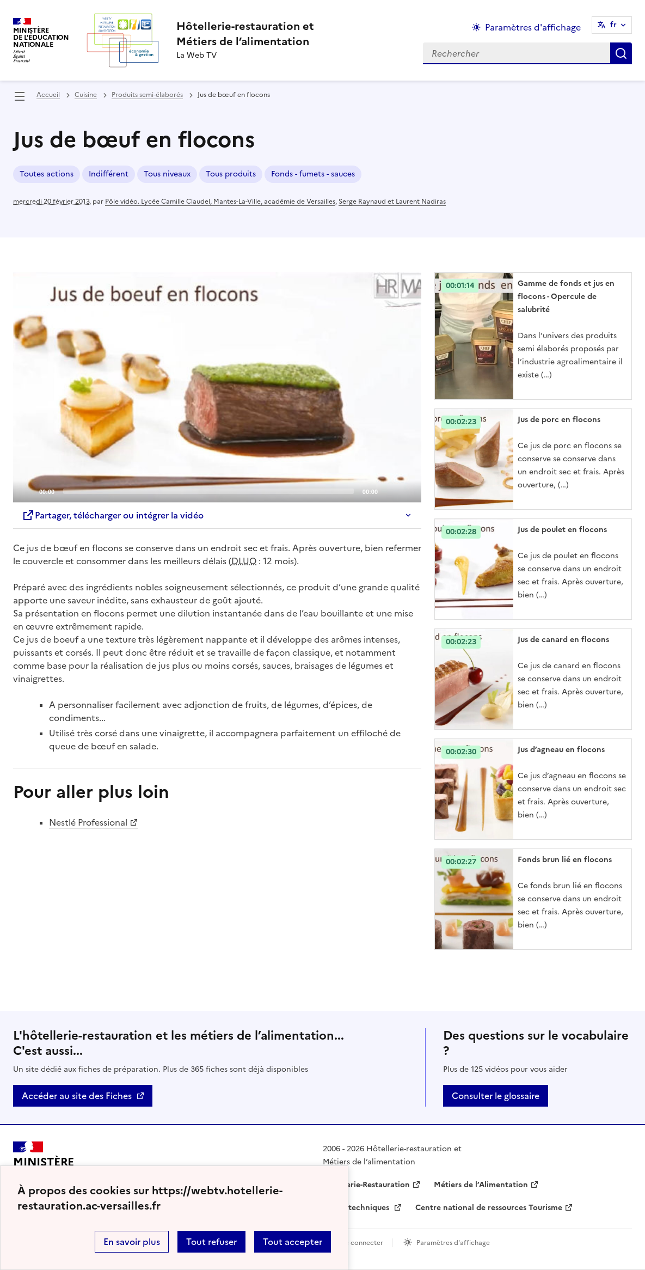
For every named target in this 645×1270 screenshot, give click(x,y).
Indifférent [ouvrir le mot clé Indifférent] (108, 174)
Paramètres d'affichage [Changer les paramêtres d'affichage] (533, 27)
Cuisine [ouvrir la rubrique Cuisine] (86, 95)
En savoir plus (131, 1241)
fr (613, 24)
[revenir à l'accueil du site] (245, 34)
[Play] (217, 387)
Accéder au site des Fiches (77, 1095)
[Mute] (389, 491)
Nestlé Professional (88, 822)
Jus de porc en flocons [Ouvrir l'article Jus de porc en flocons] (559, 419)
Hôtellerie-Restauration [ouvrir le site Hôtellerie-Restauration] (366, 1184)
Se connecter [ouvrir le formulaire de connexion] (362, 1243)
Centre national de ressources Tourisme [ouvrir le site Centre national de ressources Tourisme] (488, 1207)
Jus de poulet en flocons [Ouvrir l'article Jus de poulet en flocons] (562, 529)
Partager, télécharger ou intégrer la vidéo (113, 515)
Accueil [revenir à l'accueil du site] (48, 95)
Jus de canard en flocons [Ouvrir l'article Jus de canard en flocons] (563, 639)
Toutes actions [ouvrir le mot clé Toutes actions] (46, 174)
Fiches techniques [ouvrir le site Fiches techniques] (357, 1207)
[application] (217, 387)
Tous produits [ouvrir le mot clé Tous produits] (231, 174)
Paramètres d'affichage (453, 1243)
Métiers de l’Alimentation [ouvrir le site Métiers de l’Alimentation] (481, 1184)
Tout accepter (292, 1241)
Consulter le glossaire (495, 1095)
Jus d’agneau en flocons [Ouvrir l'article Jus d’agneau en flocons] (561, 749)
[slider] (208, 491)
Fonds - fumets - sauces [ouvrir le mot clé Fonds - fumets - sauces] (313, 174)
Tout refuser (211, 1241)
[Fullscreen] (406, 491)
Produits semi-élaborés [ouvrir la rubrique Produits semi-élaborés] (147, 95)
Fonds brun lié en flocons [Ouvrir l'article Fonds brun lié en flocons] (565, 859)
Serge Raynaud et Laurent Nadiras (392, 201)
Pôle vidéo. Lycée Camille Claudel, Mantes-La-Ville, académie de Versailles (220, 201)
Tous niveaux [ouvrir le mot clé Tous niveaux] (167, 174)
